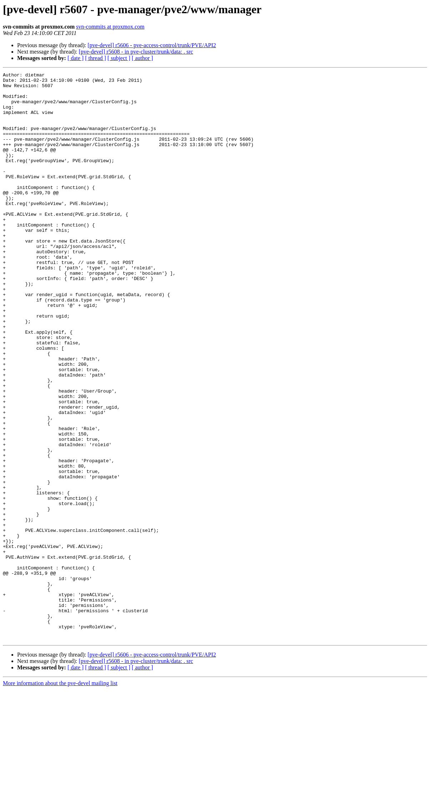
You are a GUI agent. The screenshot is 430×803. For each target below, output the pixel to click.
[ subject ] (119, 58)
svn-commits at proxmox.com (110, 27)
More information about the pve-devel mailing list (60, 797)
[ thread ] (95, 58)
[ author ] (142, 58)
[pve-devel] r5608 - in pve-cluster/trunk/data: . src (136, 52)
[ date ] (76, 58)
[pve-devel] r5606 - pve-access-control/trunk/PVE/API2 (152, 45)
